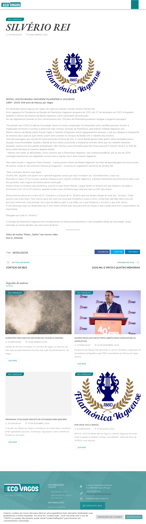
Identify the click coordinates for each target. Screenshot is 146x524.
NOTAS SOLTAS (20, 252)
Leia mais (12, 361)
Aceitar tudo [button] (134, 517)
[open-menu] (135, 4)
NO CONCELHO (15, 19)
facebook (102, 251)
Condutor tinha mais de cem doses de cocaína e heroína (34, 338)
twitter (117, 251)
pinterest (132, 251)
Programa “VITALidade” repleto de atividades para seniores (36, 419)
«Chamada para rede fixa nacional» (98, 494)
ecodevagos (15, 35)
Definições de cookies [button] (110, 517)
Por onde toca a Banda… (87, 425)
